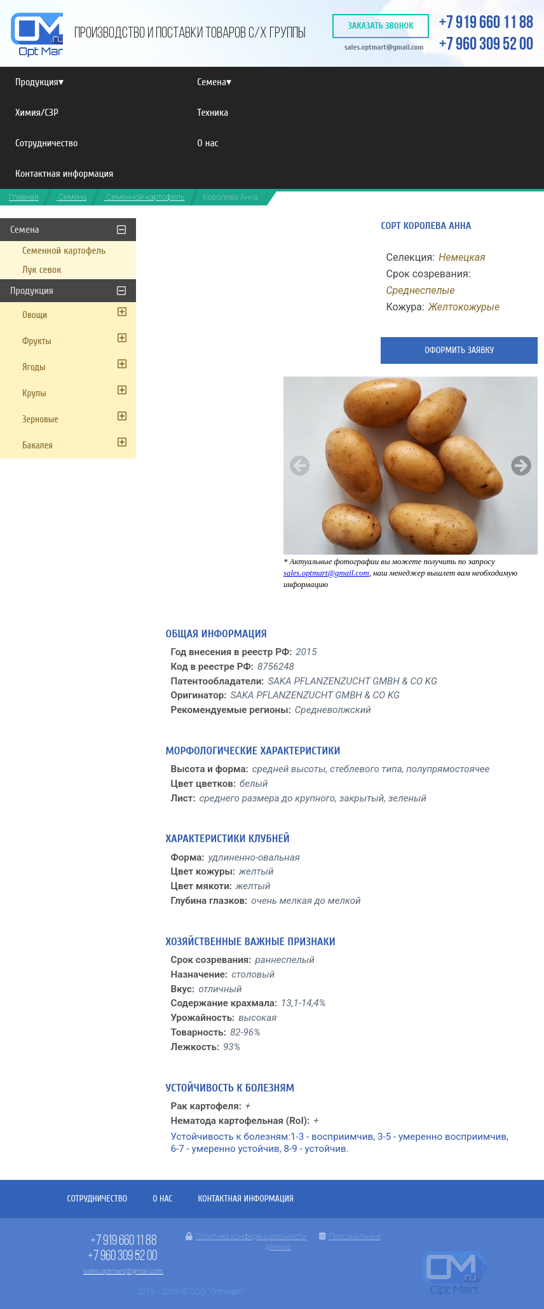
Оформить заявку (459, 350)
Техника (212, 112)
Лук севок (41, 269)
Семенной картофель (144, 197)
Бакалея (37, 445)
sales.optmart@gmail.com (384, 47)
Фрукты (36, 341)
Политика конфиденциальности (246, 1236)
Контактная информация (64, 173)
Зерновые (40, 419)
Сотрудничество (46, 143)
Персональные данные (323, 1241)
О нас (207, 143)
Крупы (34, 393)
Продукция (39, 82)
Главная (24, 197)
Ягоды (34, 367)
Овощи (34, 315)
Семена (214, 82)
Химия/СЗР (36, 112)
